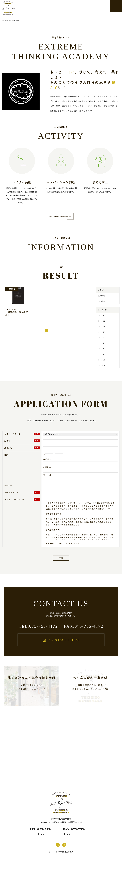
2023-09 (101, 336)
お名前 (7, 448)
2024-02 (101, 319)
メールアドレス (11, 499)
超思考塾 (101, 298)
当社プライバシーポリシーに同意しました (62, 551)
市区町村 (47, 474)
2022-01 (101, 354)
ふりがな (8, 455)
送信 (61, 566)
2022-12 (101, 342)
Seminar (102, 304)
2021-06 (101, 366)
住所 (6, 462)
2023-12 (101, 324)
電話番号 (8, 492)
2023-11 (101, 330)
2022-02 (101, 348)
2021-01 (101, 372)
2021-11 (101, 360)
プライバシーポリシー (14, 506)
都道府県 (47, 466)
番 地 (47, 482)
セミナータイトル (12, 441)
